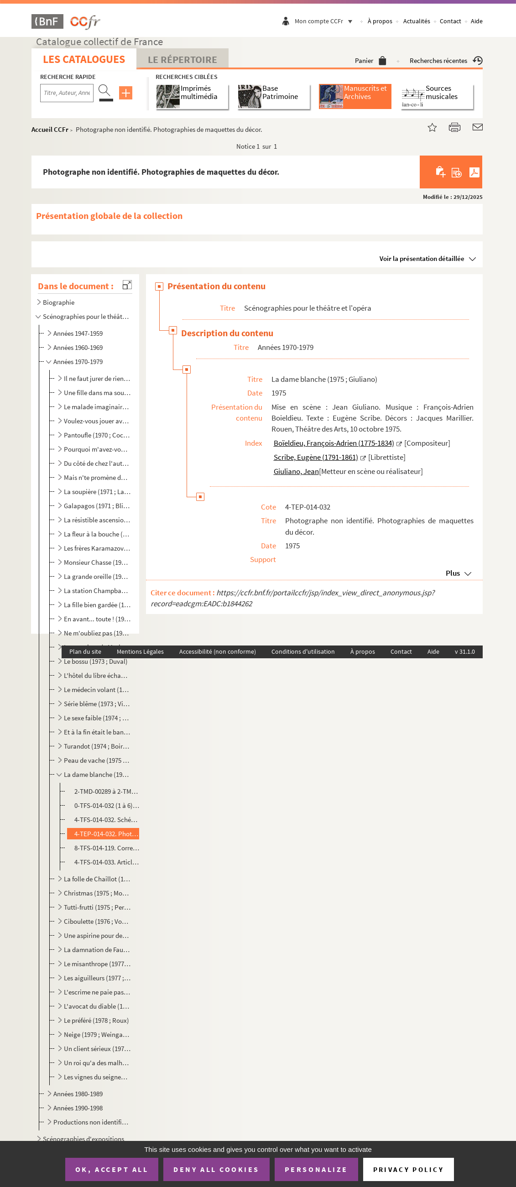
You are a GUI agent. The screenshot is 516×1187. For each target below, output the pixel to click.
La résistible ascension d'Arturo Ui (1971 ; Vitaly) (97, 519)
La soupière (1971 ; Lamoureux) (97, 491)
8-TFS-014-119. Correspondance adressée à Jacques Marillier (106, 847)
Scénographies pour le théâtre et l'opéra (86, 316)
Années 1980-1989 (78, 1093)
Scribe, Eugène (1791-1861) (316, 457)
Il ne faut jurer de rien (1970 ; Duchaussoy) (97, 378)
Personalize (316, 1169)
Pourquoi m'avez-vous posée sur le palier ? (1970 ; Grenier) (97, 449)
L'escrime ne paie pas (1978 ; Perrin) (97, 992)
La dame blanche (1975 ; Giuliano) (97, 774)
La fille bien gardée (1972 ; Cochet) (97, 604)
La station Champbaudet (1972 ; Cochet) (97, 590)
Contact (450, 21)
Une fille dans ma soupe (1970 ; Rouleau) (97, 392)
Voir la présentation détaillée (422, 258)
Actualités (416, 21)
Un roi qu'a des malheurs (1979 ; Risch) (97, 1062)
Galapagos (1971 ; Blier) (97, 505)
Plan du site (85, 651)
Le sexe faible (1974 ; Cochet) (97, 717)
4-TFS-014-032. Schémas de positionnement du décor (106, 819)
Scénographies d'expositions (83, 1139)
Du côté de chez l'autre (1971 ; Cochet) (97, 463)
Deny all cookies (216, 1169)
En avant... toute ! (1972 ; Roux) (97, 618)
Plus (453, 573)
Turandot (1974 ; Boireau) (97, 746)
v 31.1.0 (465, 651)
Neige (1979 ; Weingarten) (97, 1034)
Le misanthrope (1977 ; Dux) (97, 963)
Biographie (58, 302)
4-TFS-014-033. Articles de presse (106, 862)
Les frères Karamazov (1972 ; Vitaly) (97, 548)
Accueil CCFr (49, 129)
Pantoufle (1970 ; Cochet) (97, 435)
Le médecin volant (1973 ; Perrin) (97, 689)
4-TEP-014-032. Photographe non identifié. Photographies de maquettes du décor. (106, 833)
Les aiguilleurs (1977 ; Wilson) (97, 978)
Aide (477, 21)
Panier (370, 60)
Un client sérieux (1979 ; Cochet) (97, 1048)
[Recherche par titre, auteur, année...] (67, 93)
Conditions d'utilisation (303, 651)
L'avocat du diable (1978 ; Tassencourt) (97, 1006)
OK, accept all (111, 1169)
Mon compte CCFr (326, 21)
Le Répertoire (182, 59)
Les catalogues (84, 59)
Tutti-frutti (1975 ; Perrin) (97, 907)
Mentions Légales (140, 651)
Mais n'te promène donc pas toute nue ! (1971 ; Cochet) (97, 477)
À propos (380, 21)
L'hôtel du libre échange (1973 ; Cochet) (97, 675)
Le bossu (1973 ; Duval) (96, 661)
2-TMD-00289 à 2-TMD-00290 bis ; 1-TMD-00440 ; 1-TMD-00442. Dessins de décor (106, 791)
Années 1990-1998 (78, 1108)
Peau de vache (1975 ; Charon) (97, 760)
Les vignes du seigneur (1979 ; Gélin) (97, 1076)
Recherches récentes (446, 60)
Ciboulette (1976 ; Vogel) (97, 921)
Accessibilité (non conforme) (217, 651)
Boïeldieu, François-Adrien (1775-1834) (334, 443)
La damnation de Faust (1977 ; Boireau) (97, 949)
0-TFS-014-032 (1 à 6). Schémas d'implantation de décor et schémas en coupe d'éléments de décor (106, 805)
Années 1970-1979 (78, 361)
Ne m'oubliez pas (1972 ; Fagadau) (97, 633)
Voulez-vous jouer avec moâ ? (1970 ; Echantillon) (97, 420)
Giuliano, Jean (296, 471)
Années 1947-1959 (78, 333)
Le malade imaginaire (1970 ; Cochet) (97, 406)
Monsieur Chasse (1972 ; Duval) (97, 562)
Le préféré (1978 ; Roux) (96, 1020)
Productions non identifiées (91, 1122)
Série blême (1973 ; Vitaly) (97, 703)
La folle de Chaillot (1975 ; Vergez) (97, 879)
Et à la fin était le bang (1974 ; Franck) (97, 732)
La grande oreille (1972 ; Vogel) (97, 576)
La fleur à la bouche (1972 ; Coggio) (97, 534)
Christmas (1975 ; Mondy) (97, 893)
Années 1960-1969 (78, 347)
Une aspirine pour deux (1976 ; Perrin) (97, 935)
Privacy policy (408, 1169)
